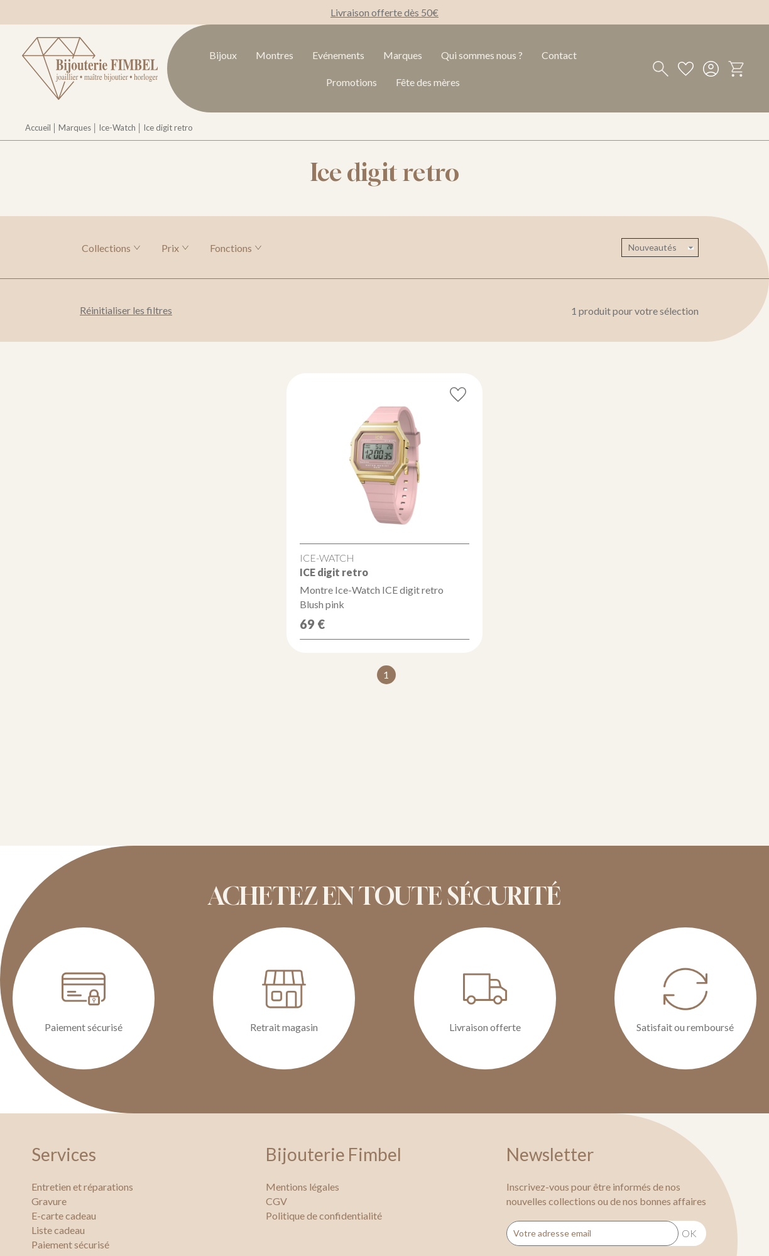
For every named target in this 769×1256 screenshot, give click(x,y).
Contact (559, 55)
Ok (689, 1233)
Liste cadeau (58, 1230)
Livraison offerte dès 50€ (384, 12)
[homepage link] (90, 68)
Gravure (49, 1201)
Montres (274, 55)
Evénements (338, 55)
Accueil (38, 128)
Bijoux (223, 55)
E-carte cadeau (63, 1215)
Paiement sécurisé (70, 1244)
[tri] (660, 247)
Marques (402, 55)
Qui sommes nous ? (482, 55)
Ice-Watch (117, 128)
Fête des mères (428, 82)
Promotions (351, 82)
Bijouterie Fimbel (333, 1154)
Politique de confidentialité (324, 1215)
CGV (276, 1201)
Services (63, 1154)
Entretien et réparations (82, 1187)
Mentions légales (302, 1187)
